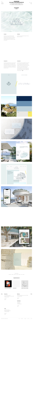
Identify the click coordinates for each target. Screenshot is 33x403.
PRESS (31, 3)
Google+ (19, 274)
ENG (29, 2)
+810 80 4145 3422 (6, 311)
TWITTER (2, 2)
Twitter (12, 274)
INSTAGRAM (2, 3)
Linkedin (23, 274)
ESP (31, 2)
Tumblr (17, 274)
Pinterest (15, 274)
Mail (21, 274)
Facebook (10, 274)
